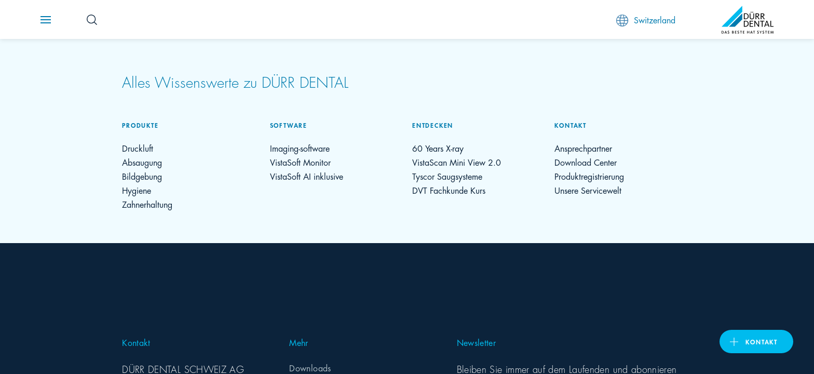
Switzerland (645, 20)
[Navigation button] (45, 20)
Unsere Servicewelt (587, 189)
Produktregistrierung (589, 175)
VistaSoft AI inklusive (306, 175)
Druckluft (137, 147)
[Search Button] (92, 19)
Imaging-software (300, 147)
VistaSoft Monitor (300, 161)
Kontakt (761, 341)
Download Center (585, 161)
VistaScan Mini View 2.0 (456, 161)
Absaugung (142, 161)
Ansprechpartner (583, 147)
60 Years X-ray (438, 147)
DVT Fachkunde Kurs (448, 189)
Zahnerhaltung (147, 203)
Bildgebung (142, 175)
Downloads (310, 367)
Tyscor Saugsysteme (447, 175)
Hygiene (136, 189)
